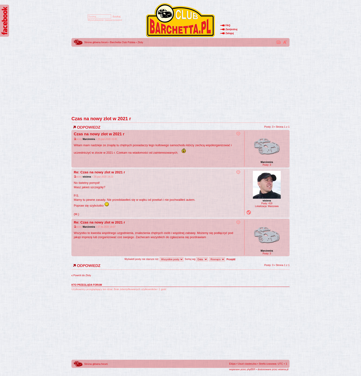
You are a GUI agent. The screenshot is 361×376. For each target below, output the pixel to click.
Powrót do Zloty (82, 275)
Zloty (140, 42)
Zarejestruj (231, 29)
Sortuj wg (196, 259)
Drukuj (278, 42)
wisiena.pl (283, 369)
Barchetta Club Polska (122, 42)
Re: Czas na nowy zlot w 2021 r (99, 172)
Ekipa (232, 363)
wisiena (87, 176)
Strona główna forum (96, 42)
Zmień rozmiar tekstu (285, 42)
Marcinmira (89, 139)
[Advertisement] (180, 80)
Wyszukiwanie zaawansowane (105, 20)
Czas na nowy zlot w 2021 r (101, 118)
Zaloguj (230, 33)
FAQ (228, 25)
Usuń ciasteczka (247, 363)
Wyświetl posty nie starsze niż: (154, 259)
